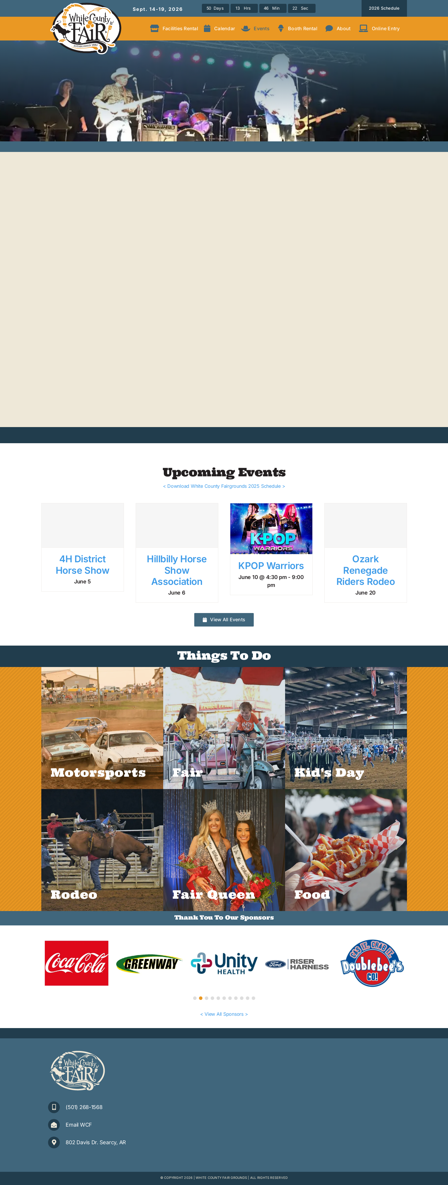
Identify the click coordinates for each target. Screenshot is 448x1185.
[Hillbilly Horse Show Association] (177, 525)
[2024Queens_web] (224, 850)
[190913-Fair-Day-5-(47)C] (102, 728)
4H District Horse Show (82, 564)
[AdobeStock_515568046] (346, 850)
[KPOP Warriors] (271, 528)
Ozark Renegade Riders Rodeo (365, 570)
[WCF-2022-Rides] (224, 728)
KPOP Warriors (271, 565)
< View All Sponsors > (224, 1014)
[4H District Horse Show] (83, 525)
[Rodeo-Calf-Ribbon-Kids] (346, 728)
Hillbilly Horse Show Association (177, 570)
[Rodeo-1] (102, 850)
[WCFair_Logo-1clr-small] (77, 1051)
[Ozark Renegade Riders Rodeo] (366, 525)
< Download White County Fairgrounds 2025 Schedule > (224, 486)
